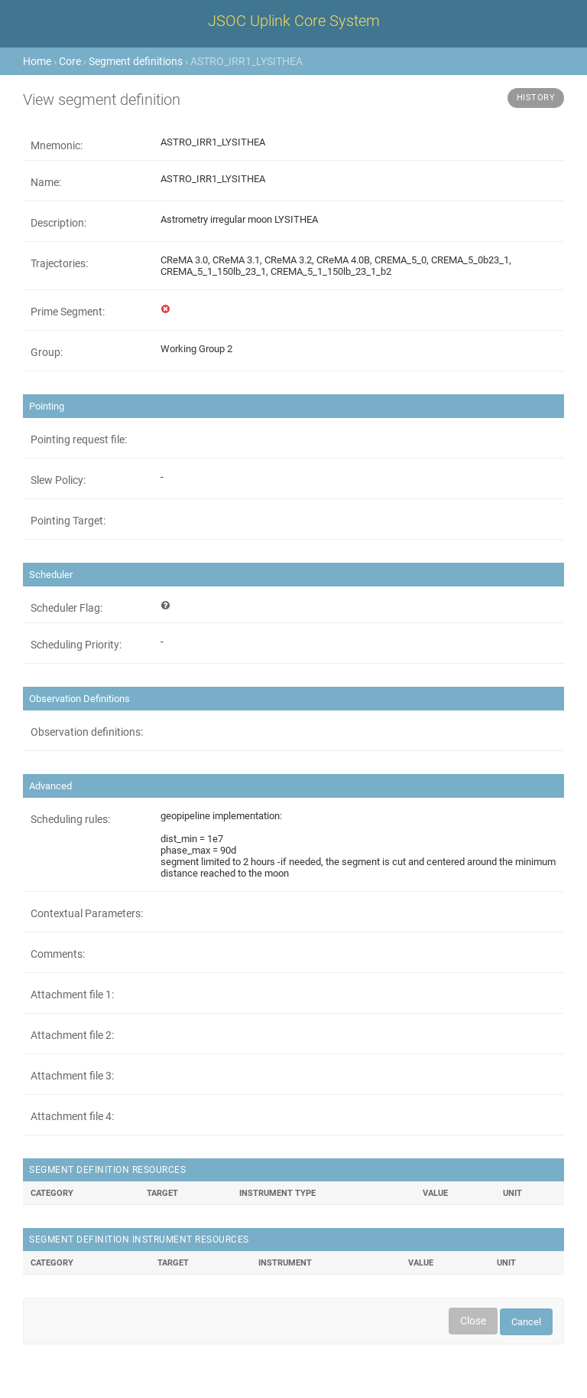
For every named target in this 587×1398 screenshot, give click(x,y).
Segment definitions (136, 61)
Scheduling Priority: (76, 645)
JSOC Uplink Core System (294, 20)
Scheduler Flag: (66, 608)
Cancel (526, 1322)
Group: (47, 352)
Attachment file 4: (72, 1116)
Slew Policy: (58, 480)
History (536, 98)
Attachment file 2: (72, 1035)
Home (37, 61)
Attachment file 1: (72, 994)
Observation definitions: (87, 732)
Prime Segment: (68, 311)
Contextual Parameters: (87, 913)
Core (70, 61)
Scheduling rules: (70, 819)
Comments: (58, 954)
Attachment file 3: (72, 1076)
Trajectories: (59, 263)
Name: (46, 182)
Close (473, 1321)
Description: (58, 223)
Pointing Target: (68, 520)
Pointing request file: (79, 439)
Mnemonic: (57, 145)
